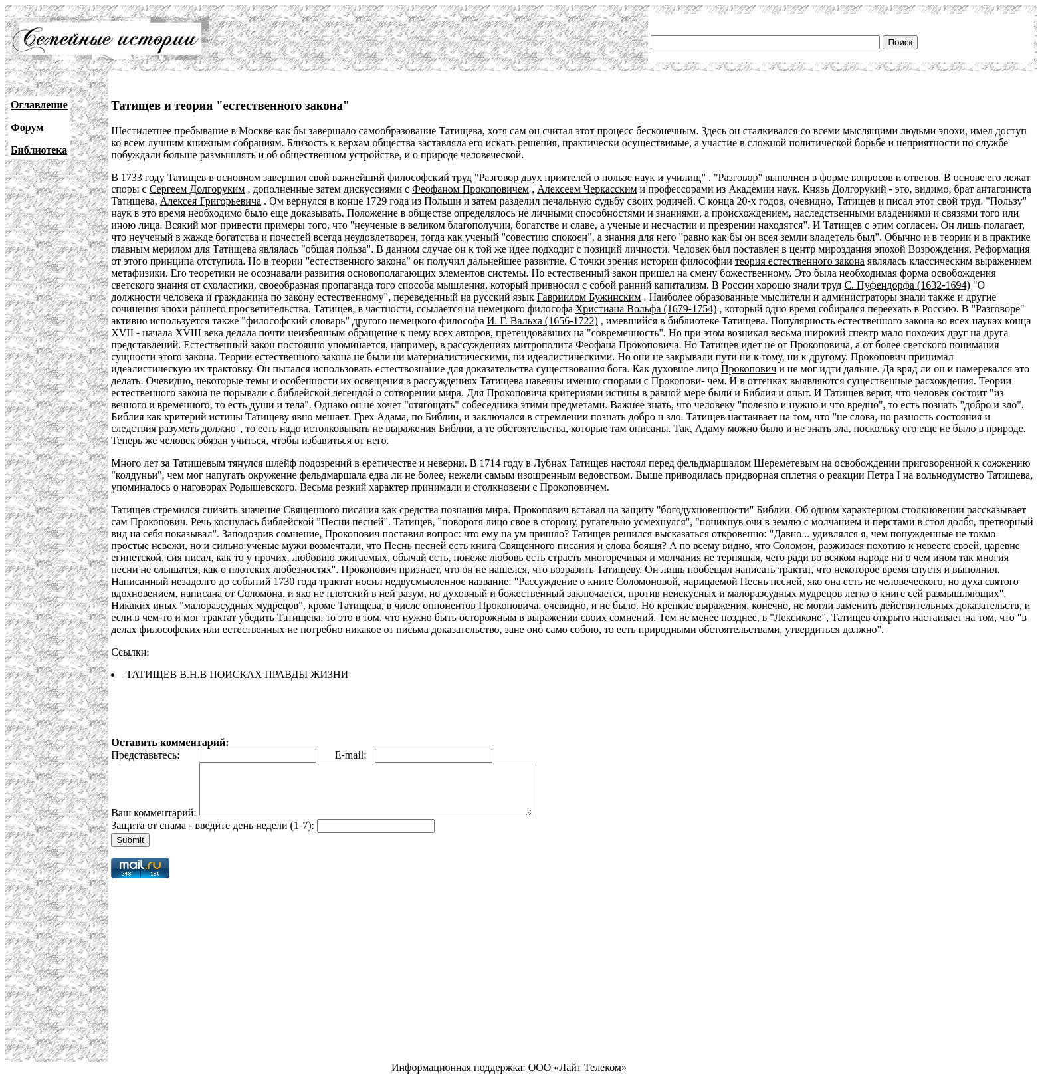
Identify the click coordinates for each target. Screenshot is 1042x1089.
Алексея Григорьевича (210, 201)
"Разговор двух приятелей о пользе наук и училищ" (590, 177)
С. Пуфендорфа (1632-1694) (907, 285)
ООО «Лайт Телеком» (577, 1077)
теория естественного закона (800, 261)
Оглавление (39, 104)
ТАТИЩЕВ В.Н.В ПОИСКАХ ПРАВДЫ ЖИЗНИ (237, 674)
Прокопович (748, 368)
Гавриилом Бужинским (589, 296)
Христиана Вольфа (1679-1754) (646, 308)
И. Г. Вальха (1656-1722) (542, 320)
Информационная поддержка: (459, 1077)
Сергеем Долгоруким (197, 189)
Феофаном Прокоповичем (470, 189)
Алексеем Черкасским (587, 189)
